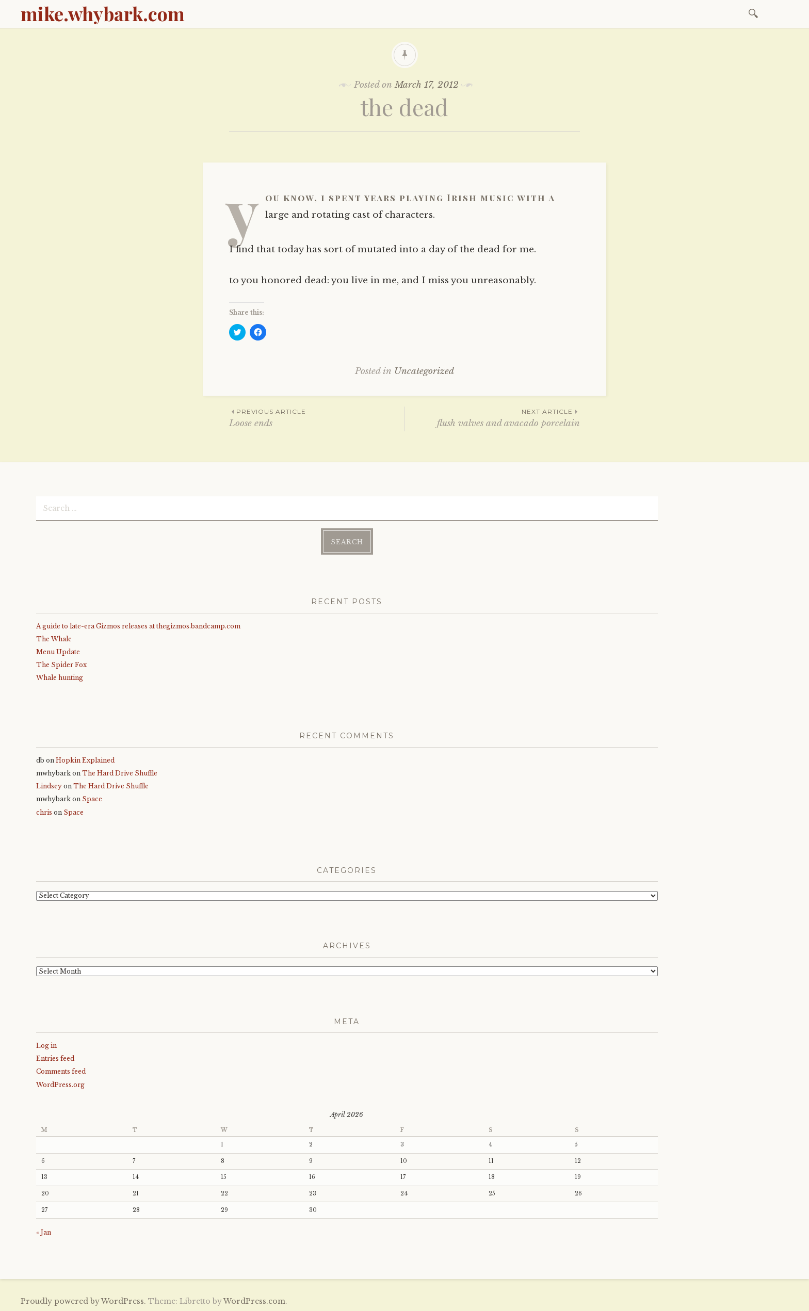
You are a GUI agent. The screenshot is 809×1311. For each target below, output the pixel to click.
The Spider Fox (61, 664)
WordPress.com (254, 1300)
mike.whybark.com (103, 13)
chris (44, 811)
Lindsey (49, 785)
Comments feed (61, 1071)
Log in (46, 1044)
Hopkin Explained (85, 759)
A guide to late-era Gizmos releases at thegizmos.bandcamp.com (138, 625)
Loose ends (317, 418)
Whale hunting (59, 677)
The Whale (54, 638)
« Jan (43, 1232)
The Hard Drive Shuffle (119, 772)
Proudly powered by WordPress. (83, 1300)
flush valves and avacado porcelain (492, 418)
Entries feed (55, 1057)
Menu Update (58, 651)
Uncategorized (424, 371)
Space (92, 798)
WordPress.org (60, 1084)
